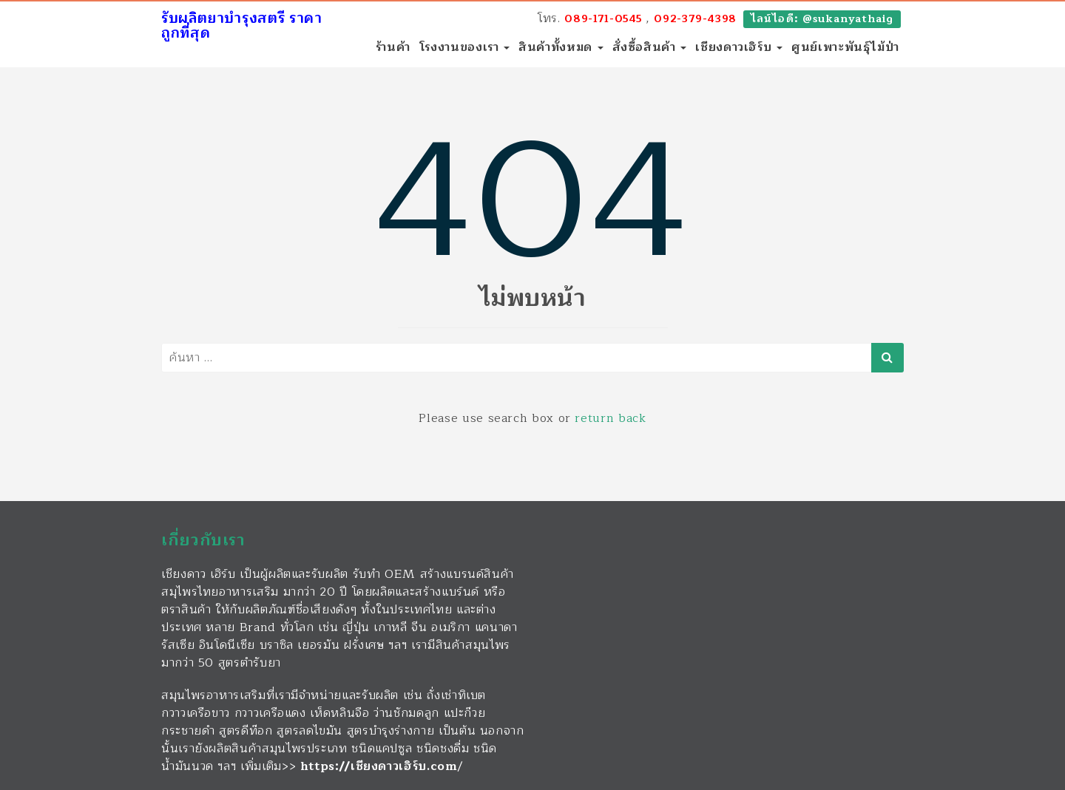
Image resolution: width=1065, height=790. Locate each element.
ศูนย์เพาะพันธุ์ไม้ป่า (845, 47)
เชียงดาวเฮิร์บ (738, 47)
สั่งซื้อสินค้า (649, 47)
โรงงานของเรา (464, 47)
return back (610, 418)
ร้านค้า (393, 47)
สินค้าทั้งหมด (560, 47)
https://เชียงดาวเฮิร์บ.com (379, 766)
